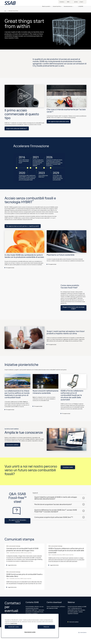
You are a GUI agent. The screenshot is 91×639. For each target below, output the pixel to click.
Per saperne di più (9, 267)
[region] (30, 626)
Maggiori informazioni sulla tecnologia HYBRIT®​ (73, 308)
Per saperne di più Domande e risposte (17, 521)
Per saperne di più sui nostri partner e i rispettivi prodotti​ (22, 226)
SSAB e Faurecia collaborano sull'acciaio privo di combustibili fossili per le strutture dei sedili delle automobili (66, 550)
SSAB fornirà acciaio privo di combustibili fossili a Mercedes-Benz (24, 575)
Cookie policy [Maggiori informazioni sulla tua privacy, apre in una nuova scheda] (13, 623)
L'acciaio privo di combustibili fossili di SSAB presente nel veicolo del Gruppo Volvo (22, 549)
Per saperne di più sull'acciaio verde (58, 121)
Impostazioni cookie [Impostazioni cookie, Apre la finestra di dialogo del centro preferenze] (29, 632)
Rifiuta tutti (43, 627)
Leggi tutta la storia (11, 565)
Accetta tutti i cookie (17, 627)
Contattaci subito (68, 467)
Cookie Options (82, 632)
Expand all (35, 493)
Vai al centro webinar (12, 445)
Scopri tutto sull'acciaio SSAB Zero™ (16, 128)
